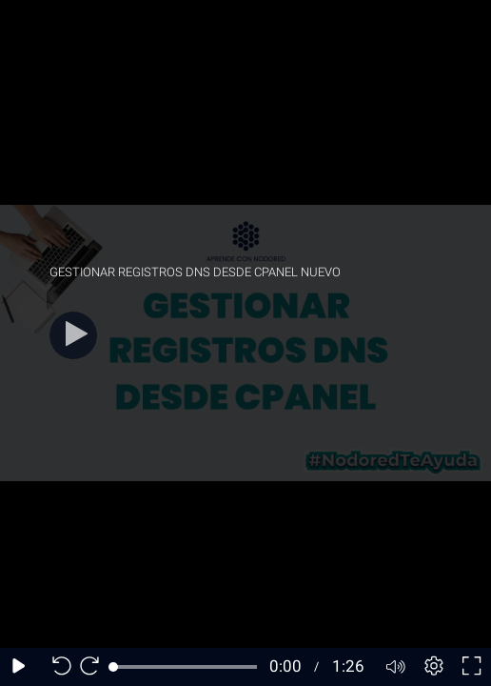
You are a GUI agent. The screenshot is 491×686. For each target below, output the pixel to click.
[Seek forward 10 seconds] (94, 667)
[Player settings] (434, 667)
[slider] (185, 667)
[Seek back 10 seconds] (57, 667)
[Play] (73, 335)
